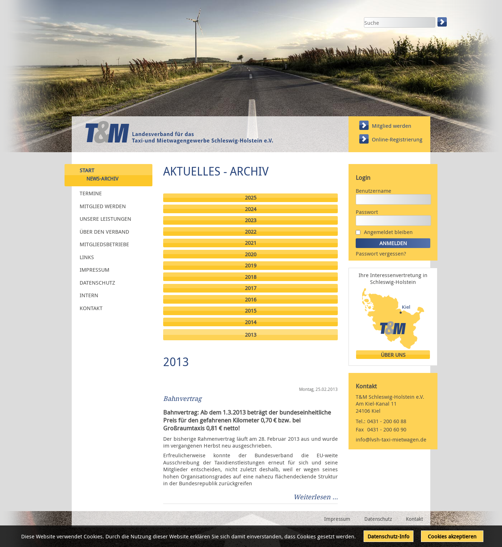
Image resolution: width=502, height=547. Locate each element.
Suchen (442, 22)
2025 (250, 197)
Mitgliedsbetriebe (104, 244)
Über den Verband (104, 231)
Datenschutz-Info (388, 536)
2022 (250, 231)
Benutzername (373, 190)
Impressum (94, 269)
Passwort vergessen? (381, 253)
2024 (250, 209)
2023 (250, 220)
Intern (89, 295)
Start (87, 169)
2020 (250, 254)
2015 (250, 310)
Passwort (367, 211)
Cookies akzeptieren (452, 536)
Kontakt (91, 307)
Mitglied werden (391, 125)
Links (87, 256)
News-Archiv (102, 179)
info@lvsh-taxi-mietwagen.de (391, 439)
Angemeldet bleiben (388, 231)
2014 (250, 322)
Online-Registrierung (397, 139)
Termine (91, 193)
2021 (250, 243)
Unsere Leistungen (105, 218)
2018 (250, 277)
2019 (250, 265)
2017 (250, 288)
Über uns (393, 354)
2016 (250, 299)
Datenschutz (97, 282)
